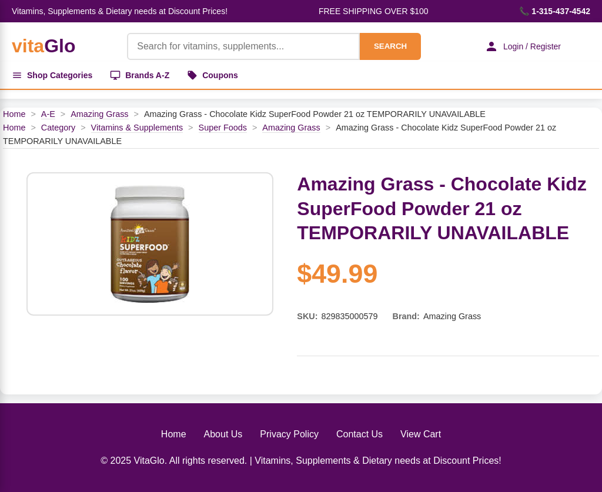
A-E (48, 114)
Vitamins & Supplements (137, 127)
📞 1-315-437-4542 (554, 11)
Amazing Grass (99, 114)
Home (14, 114)
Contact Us (359, 434)
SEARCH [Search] (390, 46)
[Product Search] (243, 46)
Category (58, 127)
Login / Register (522, 46)
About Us (223, 434)
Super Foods (223, 127)
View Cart (420, 434)
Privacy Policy (289, 434)
